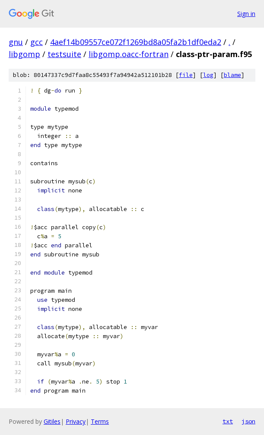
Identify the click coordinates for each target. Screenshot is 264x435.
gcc (36, 42)
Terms (100, 421)
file (186, 75)
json (248, 421)
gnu (16, 42)
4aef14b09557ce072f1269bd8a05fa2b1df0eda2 (135, 42)
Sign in (246, 14)
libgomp (24, 54)
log (208, 75)
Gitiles (52, 421)
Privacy (76, 421)
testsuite (64, 54)
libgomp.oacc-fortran (129, 54)
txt (228, 421)
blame (232, 75)
